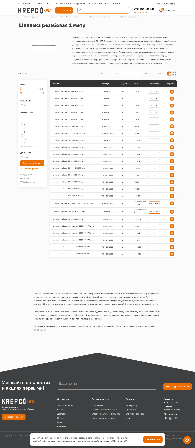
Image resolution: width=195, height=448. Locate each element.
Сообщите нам (27, 182)
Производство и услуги (72, 4)
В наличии (25, 100)
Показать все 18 (27, 146)
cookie (36, 441)
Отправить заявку (14, 417)
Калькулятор (95, 4)
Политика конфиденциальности (162, 435)
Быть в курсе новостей (177, 386)
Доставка (52, 4)
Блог (107, 4)
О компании (24, 4)
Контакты (118, 4)
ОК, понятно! (153, 439)
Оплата (39, 4)
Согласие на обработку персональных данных (169, 438)
